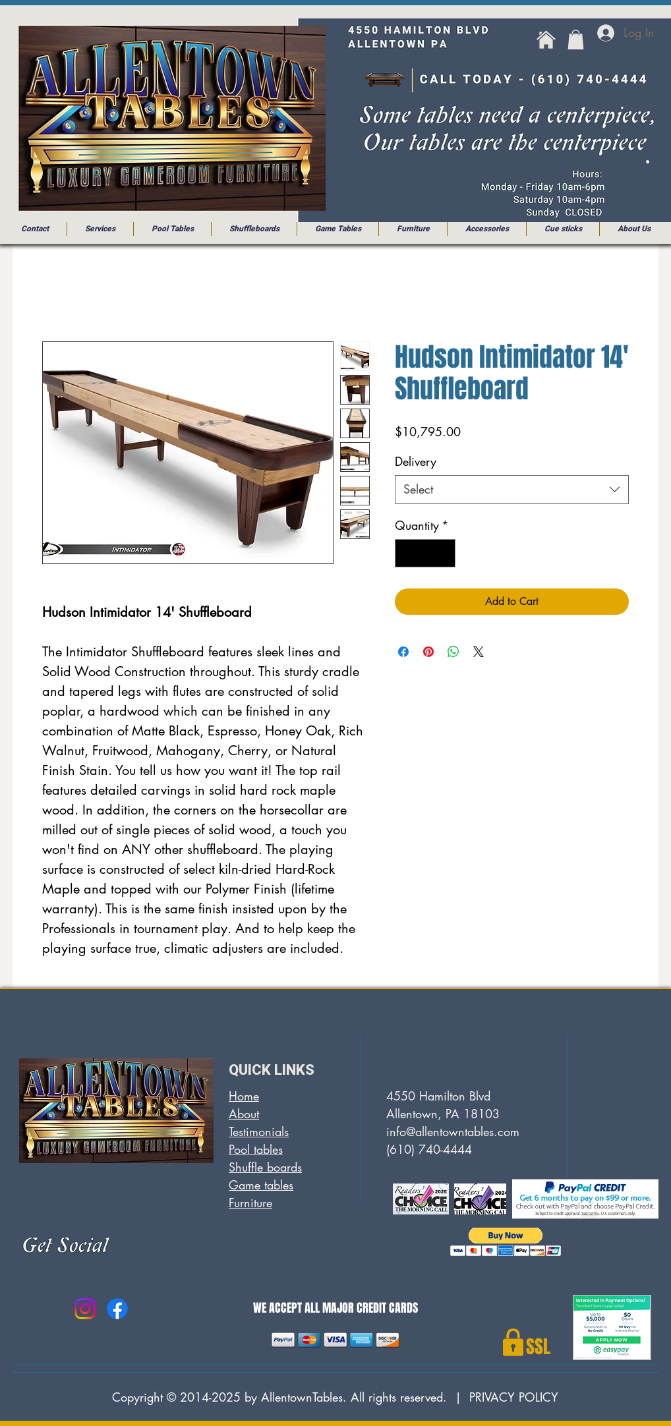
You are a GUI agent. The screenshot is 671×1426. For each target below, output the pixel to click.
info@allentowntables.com (452, 1131)
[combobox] (512, 489)
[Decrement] (407, 553)
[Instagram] (85, 1309)
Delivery (415, 461)
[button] (576, 39)
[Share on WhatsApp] (453, 652)
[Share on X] (478, 652)
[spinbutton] (425, 553)
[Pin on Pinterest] (428, 652)
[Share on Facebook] (403, 652)
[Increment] (443, 553)
